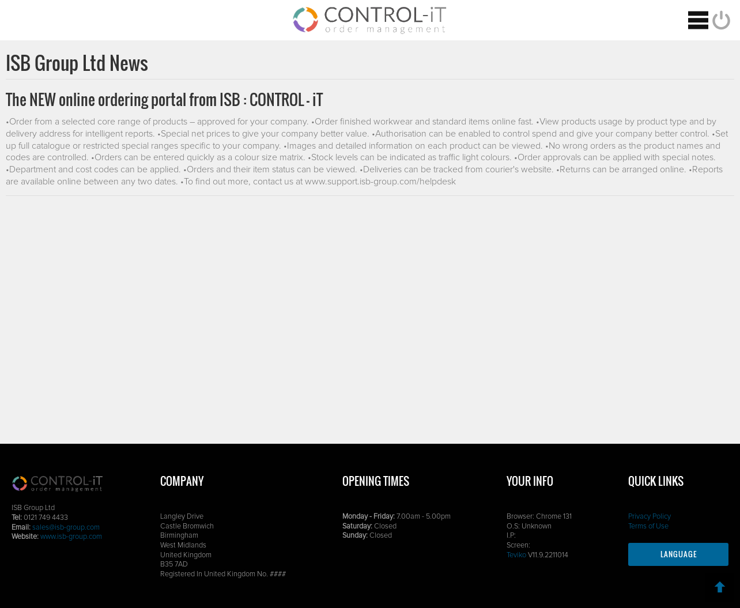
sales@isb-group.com (66, 527)
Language (678, 554)
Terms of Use (648, 526)
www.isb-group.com (71, 537)
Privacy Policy (649, 516)
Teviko (516, 555)
